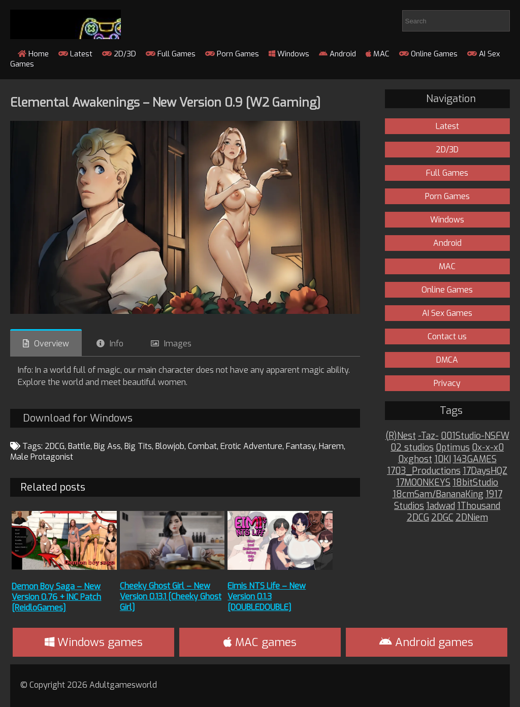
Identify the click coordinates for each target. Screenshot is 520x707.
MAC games (260, 642)
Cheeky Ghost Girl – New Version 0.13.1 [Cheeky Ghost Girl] (170, 597)
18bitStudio (475, 483)
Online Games (428, 54)
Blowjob (169, 446)
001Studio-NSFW (475, 436)
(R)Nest (400, 436)
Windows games (94, 642)
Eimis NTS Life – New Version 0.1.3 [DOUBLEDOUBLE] (267, 597)
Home (33, 54)
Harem (331, 446)
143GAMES (475, 459)
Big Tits (138, 446)
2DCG (54, 446)
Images (177, 343)
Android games (426, 642)
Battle (79, 446)
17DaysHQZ (485, 471)
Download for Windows (78, 418)
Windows (289, 54)
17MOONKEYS (423, 483)
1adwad (440, 506)
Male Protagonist (41, 457)
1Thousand (478, 506)
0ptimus (453, 448)
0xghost (415, 459)
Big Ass (107, 446)
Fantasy (300, 446)
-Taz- (428, 436)
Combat (202, 446)
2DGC (442, 518)
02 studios (412, 448)
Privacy (447, 383)
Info (116, 343)
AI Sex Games (447, 313)
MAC (377, 54)
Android (337, 54)
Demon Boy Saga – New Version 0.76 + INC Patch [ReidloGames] (56, 597)
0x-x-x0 (488, 448)
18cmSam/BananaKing (438, 494)
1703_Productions (424, 471)
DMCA (447, 360)
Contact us (447, 336)
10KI (442, 459)
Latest (75, 54)
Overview (51, 343)
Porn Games (232, 54)
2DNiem (472, 518)
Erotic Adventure (251, 446)
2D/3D (119, 54)
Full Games (171, 54)
